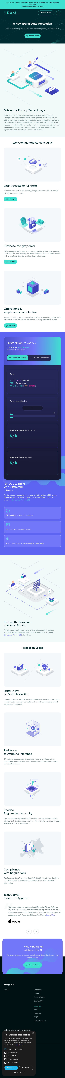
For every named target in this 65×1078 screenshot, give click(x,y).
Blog (36, 1009)
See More (10, 262)
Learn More (50, 915)
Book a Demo (46, 13)
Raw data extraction (39, 358)
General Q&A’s (40, 1021)
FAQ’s (36, 1017)
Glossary (37, 1013)
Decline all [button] (26, 1068)
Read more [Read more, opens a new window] (20, 1045)
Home (6, 990)
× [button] (33, 1033)
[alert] (19, 1053)
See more (10, 199)
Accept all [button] (11, 1068)
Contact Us (38, 1001)
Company (38, 990)
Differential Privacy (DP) (21, 500)
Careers (37, 993)
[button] (18, 1072)
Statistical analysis (17, 358)
